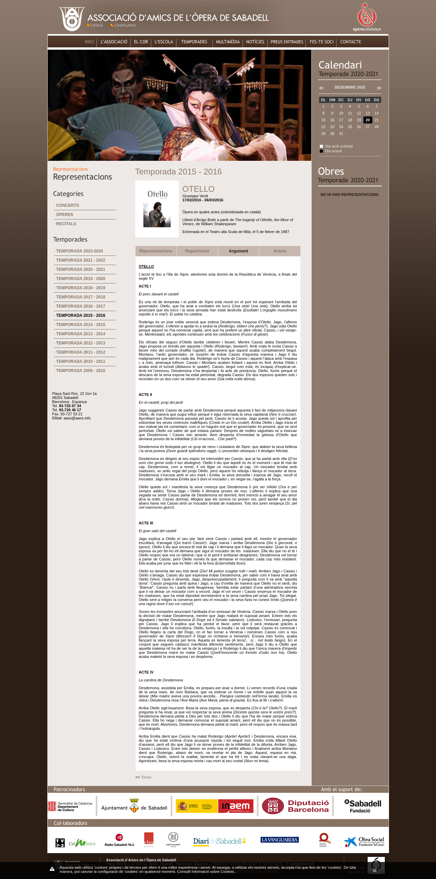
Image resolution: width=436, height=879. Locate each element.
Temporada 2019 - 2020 (80, 278)
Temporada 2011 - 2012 (80, 352)
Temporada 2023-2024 (79, 251)
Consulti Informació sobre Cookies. (206, 871)
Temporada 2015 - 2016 (80, 315)
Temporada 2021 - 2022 (80, 260)
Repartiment (197, 251)
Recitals (66, 223)
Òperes (64, 214)
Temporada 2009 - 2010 (80, 370)
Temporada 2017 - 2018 (80, 297)
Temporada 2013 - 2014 (80, 333)
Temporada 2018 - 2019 (80, 288)
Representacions (155, 251)
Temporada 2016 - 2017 (80, 306)
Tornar (146, 777)
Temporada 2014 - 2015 (80, 324)
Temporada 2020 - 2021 (80, 269)
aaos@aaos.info (77, 418)
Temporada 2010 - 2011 (80, 361)
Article (280, 251)
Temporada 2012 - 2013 (80, 343)
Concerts (67, 205)
